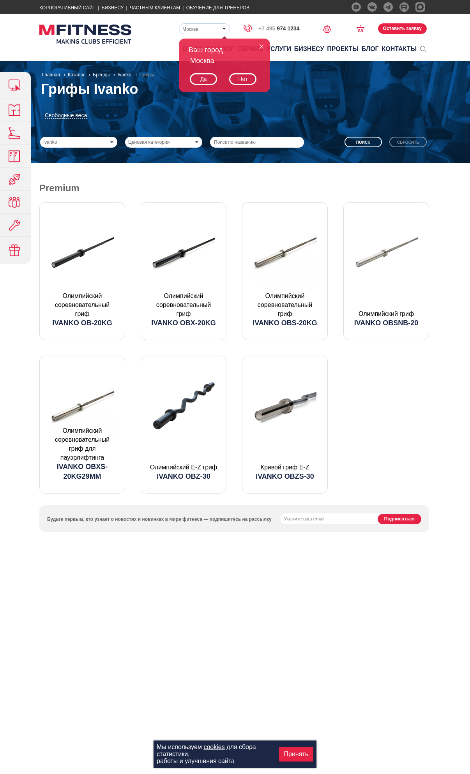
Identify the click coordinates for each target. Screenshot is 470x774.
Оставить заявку (402, 28)
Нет (242, 79)
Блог (370, 49)
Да (203, 79)
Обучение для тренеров (217, 8)
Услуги (279, 49)
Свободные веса (66, 115)
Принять (296, 754)
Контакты (399, 49)
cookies (213, 747)
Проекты (343, 49)
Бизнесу (113, 8)
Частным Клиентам (155, 8)
